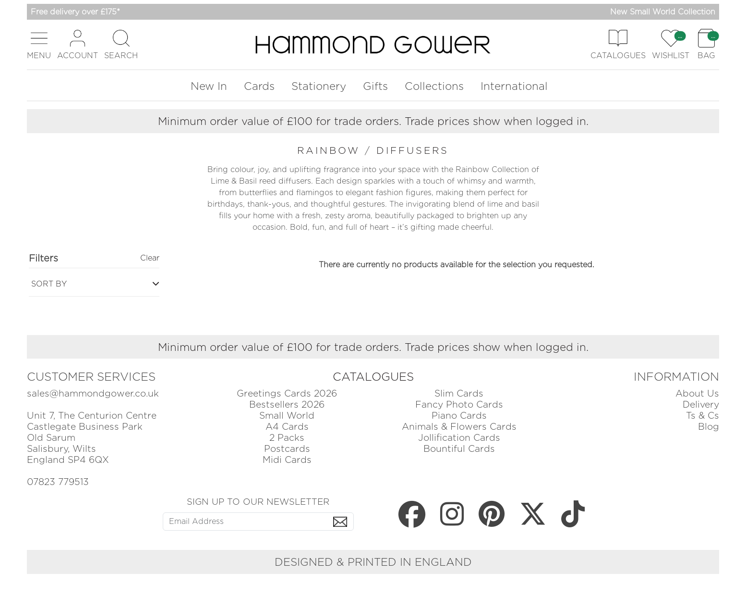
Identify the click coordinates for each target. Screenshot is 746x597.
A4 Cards (287, 426)
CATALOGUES (373, 377)
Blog (708, 426)
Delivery (701, 404)
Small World (286, 415)
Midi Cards (287, 459)
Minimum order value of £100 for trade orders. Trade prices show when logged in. (373, 120)
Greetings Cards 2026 (287, 393)
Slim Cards (458, 393)
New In (209, 85)
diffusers (412, 150)
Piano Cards (459, 415)
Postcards (287, 448)
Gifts (375, 85)
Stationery (318, 85)
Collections (434, 85)
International (514, 85)
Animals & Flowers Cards (459, 426)
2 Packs (286, 437)
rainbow (331, 150)
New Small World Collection (662, 11)
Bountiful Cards (459, 448)
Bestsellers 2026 (287, 404)
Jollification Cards (459, 437)
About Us (697, 393)
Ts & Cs (702, 415)
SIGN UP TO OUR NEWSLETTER (258, 501)
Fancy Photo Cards (459, 404)
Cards (259, 85)
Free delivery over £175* (75, 11)
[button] (39, 44)
